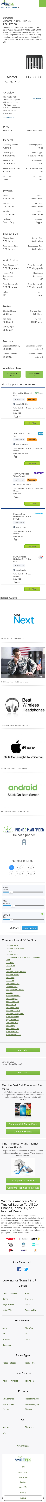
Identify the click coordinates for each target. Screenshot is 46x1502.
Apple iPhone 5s (12, 1020)
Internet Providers (10, 1381)
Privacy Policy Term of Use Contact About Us (23, 1479)
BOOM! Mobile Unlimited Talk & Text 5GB (22, 559)
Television (29, 1381)
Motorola (6, 1339)
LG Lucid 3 (10, 963)
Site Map (23, 1492)
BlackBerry (29, 1328)
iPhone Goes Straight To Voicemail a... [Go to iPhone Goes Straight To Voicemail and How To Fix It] (14, 768)
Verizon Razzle (11, 987)
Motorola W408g (12, 1017)
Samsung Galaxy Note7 (15, 1014)
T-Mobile (29, 1299)
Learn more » (8, 117)
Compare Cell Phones (8, 8)
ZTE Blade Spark (12, 1008)
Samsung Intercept (13, 954)
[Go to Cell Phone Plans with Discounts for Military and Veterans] (23, 662)
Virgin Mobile (8, 1305)
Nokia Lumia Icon (12, 1002)
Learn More (23, 1050)
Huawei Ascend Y (12, 984)
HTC (4, 1334)
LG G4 (8, 969)
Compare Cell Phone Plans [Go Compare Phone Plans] (23, 1124)
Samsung (6, 1345)
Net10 (27, 1305)
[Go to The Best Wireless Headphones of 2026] (23, 706)
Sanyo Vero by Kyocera (15, 990)
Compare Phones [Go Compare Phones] (23, 1131)
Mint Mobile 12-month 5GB (22, 394)
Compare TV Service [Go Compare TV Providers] (23, 1180)
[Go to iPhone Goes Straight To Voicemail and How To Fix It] (23, 749)
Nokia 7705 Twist (12, 1029)
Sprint (5, 1299)
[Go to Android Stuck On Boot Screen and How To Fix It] (23, 792)
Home (23, 1467)
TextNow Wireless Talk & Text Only (21, 475)
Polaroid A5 (10, 966)
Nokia (27, 1339)
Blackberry (29, 1427)
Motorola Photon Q (13, 996)
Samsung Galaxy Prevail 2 (16, 972)
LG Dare (9, 993)
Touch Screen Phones (8, 1406)
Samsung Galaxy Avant (15, 948)
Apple (4, 1328)
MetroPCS (7, 1310)
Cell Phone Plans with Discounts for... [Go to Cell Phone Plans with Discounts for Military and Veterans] (14, 682)
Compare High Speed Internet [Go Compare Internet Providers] (23, 1188)
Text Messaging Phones (32, 1406)
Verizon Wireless (9, 1293)
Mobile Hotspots (9, 1363)
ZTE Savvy (10, 978)
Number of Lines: (23, 860)
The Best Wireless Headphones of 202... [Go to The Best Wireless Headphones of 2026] (15, 725)
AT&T (27, 1293)
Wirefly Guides (23, 1446)
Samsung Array (12, 945)
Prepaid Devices (32, 1399)
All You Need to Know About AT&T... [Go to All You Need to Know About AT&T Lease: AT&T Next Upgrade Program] (13, 639)
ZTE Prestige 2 (11, 999)
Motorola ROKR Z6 (13, 1035)
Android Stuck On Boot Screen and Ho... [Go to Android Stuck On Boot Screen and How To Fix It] (15, 811)
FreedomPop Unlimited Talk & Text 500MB (22, 516)
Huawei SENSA (12, 1023)
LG (26, 1334)
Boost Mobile (30, 1310)
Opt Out (23, 1498)
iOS (4, 1433)
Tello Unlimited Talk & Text (22, 435)
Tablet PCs (29, 1363)
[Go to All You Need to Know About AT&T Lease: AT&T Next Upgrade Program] (23, 619)
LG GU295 (10, 981)
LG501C (9, 951)
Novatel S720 (11, 1005)
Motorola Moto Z (12, 1032)
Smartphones (8, 1399)
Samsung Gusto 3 (13, 1011)
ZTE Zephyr (10, 1026)
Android (5, 1427)
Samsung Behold (12, 975)
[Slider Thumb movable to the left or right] (11, 893)
